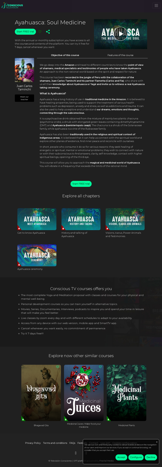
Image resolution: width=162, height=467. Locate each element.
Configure (136, 457)
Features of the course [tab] (120, 55)
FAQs (72, 443)
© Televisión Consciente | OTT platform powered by (81, 461)
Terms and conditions (55, 443)
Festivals (82, 443)
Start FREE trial (25, 31)
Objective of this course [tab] (65, 55)
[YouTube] (76, 453)
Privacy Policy (33, 443)
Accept (121, 457)
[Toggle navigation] (156, 5)
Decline (151, 457)
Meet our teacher (24, 98)
